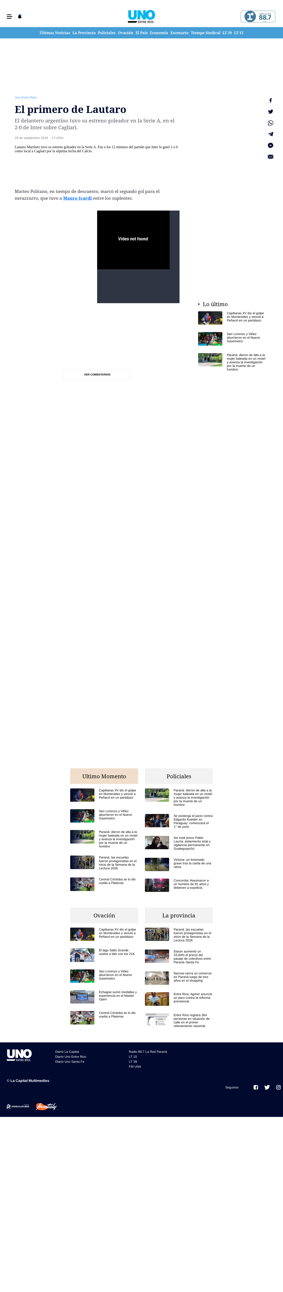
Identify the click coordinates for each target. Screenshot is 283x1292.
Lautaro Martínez (27, 147)
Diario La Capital (67, 1051)
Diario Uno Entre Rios (70, 1056)
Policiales (107, 33)
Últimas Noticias (55, 33)
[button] (9, 16)
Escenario (179, 33)
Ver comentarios (97, 374)
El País (142, 33)
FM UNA (135, 1066)
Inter (154, 147)
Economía (159, 33)
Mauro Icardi (77, 198)
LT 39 (227, 33)
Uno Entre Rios (25, 97)
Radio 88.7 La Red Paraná (148, 1051)
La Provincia (84, 33)
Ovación (125, 33)
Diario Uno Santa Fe (69, 1061)
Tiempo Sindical (206, 33)
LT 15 (238, 33)
